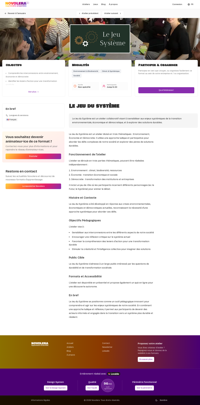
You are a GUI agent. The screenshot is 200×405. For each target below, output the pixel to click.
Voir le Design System (56, 388)
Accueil (70, 343)
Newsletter (107, 347)
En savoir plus (145, 359)
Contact (106, 343)
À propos (113, 4)
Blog (103, 4)
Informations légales (40, 400)
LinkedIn (105, 351)
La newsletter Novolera (33, 187)
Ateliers (86, 4)
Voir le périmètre (144, 388)
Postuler (33, 157)
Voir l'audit (92, 388)
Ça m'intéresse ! (166, 91)
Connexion (177, 4)
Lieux (95, 4)
